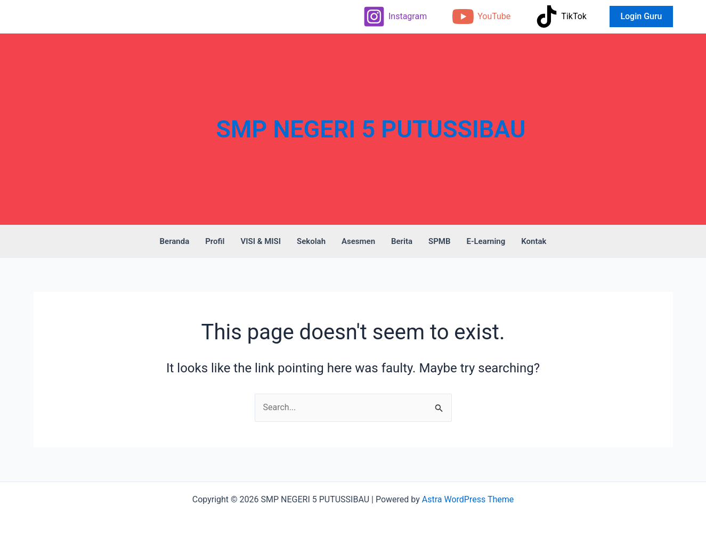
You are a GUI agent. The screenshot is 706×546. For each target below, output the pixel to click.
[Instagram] (395, 16)
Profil (214, 241)
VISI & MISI (260, 241)
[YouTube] (481, 16)
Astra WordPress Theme (468, 499)
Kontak (533, 241)
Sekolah (311, 241)
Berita (401, 241)
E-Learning (485, 241)
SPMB (439, 241)
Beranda (175, 241)
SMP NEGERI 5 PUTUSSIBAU (371, 129)
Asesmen (358, 241)
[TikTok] (561, 16)
